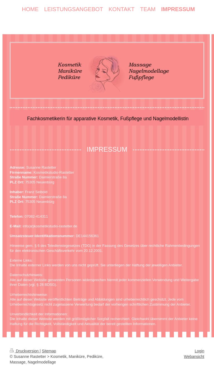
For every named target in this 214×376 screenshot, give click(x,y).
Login (199, 351)
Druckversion (25, 351)
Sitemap (49, 351)
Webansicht (194, 356)
